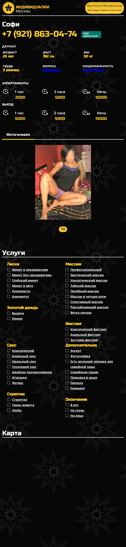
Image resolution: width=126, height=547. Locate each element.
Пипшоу (76, 383)
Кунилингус (21, 291)
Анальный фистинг (85, 335)
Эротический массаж (87, 275)
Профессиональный (86, 270)
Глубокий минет (25, 280)
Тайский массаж (83, 286)
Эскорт (75, 351)
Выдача (18, 313)
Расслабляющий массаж (89, 307)
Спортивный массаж (86, 302)
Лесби (16, 410)
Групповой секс (24, 367)
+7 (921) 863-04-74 (51, 34)
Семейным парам (84, 372)
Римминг (77, 388)
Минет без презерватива (32, 275)
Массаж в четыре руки (88, 296)
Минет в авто (22, 286)
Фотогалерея (18, 135)
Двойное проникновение (32, 372)
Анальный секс (24, 356)
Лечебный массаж (84, 291)
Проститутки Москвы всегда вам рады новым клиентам (104, 8)
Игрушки (19, 377)
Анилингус (20, 296)
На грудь (77, 410)
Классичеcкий (23, 351)
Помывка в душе (83, 377)
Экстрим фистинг (84, 340)
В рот (74, 405)
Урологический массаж (89, 280)
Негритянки (93, 70)
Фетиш (17, 383)
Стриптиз (19, 400)
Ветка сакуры (81, 312)
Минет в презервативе (30, 270)
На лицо (76, 416)
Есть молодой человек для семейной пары (91, 364)
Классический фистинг (88, 329)
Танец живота (23, 405)
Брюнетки (52, 70)
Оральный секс (24, 361)
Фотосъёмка (80, 356)
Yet (63, 229)
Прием (17, 318)
